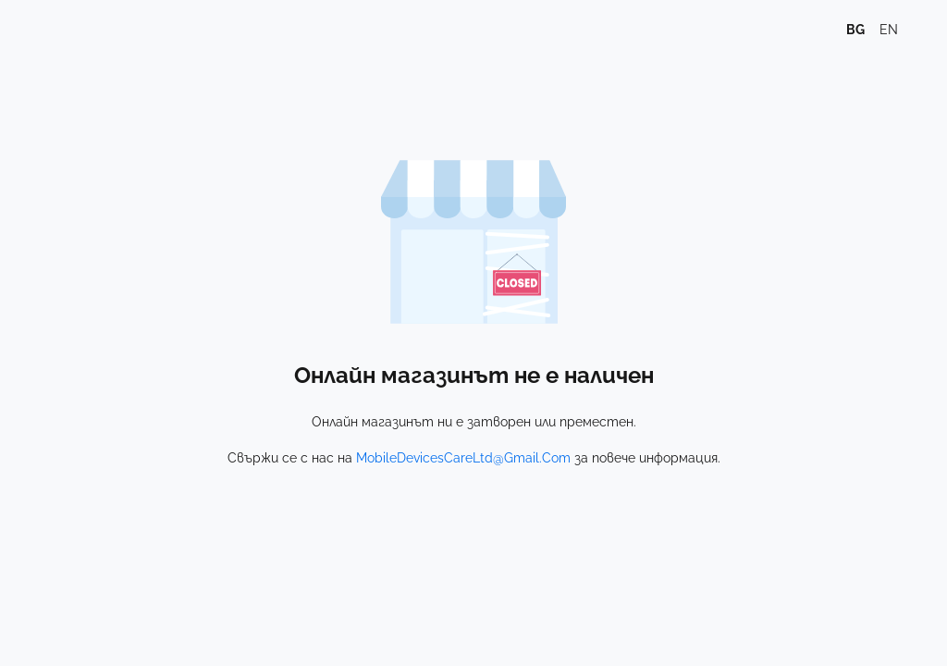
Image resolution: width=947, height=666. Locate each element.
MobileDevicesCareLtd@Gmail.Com (463, 457)
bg (855, 29)
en (888, 29)
